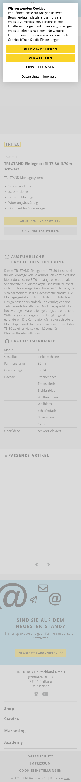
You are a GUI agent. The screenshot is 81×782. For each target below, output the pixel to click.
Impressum (51, 76)
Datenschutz (30, 76)
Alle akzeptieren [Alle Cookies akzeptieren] (40, 49)
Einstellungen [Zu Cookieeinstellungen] (40, 67)
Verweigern (40, 58)
